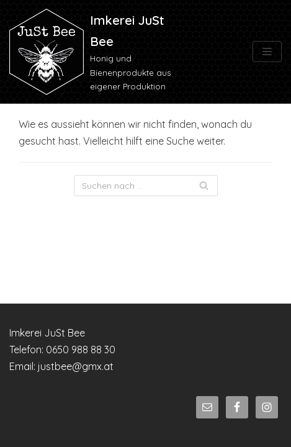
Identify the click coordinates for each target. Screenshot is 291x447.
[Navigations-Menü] (267, 51)
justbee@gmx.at (76, 366)
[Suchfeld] (146, 185)
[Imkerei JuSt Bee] (97, 52)
